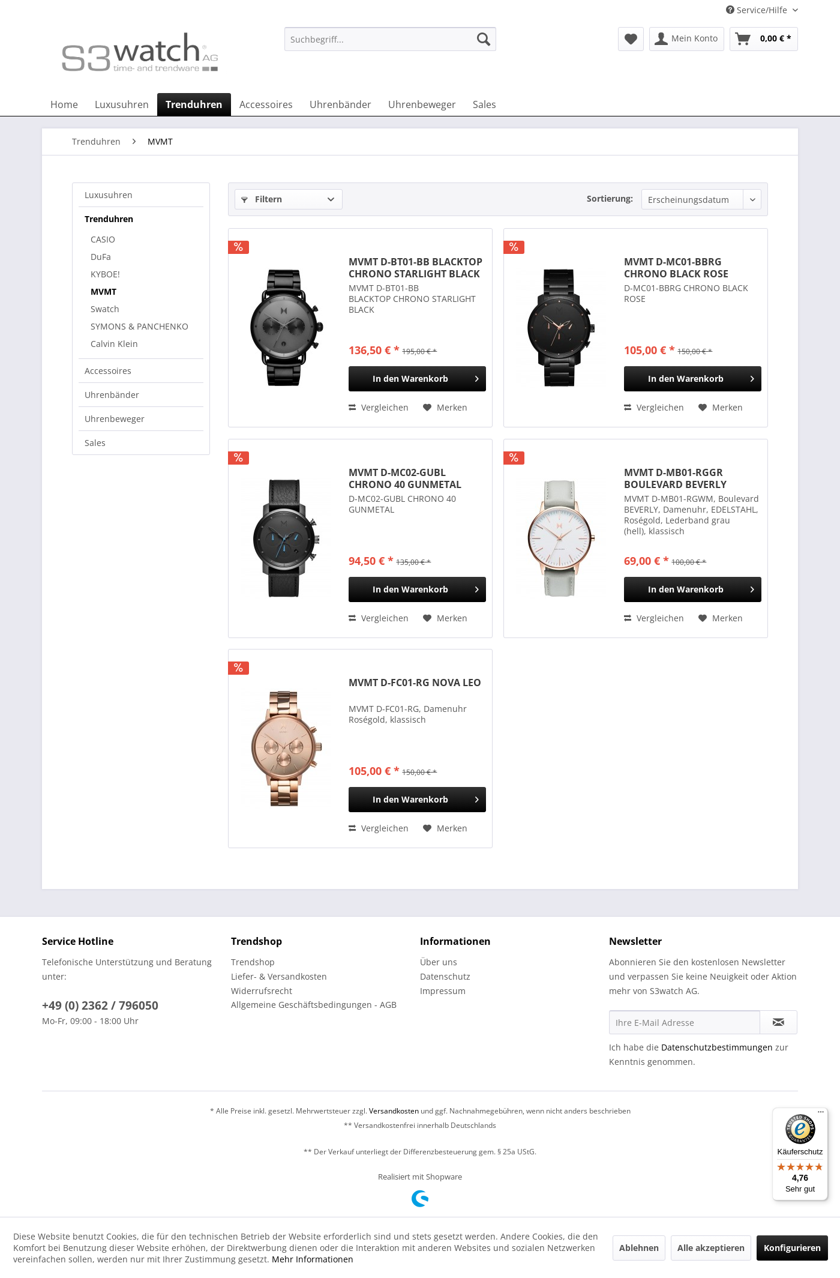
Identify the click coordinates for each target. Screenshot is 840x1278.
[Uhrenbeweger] (422, 104)
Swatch (105, 309)
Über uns (438, 962)
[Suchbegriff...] (390, 39)
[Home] (64, 104)
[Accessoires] (266, 104)
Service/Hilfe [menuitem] (758, 10)
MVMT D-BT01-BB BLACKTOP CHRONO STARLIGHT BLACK (415, 268)
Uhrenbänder (112, 394)
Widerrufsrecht (261, 990)
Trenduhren (109, 219)
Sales (95, 442)
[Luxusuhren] (121, 104)
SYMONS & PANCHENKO (139, 326)
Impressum (443, 990)
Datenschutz (445, 976)
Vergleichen (379, 407)
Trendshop (253, 962)
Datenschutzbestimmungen (717, 1047)
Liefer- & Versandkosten (279, 976)
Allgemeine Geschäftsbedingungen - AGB (314, 1004)
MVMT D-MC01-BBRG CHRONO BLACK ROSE (676, 268)
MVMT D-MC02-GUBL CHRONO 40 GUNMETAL (405, 478)
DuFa (101, 256)
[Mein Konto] (686, 39)
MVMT (103, 291)
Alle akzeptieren (711, 1247)
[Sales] (484, 104)
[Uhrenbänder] (340, 104)
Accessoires (108, 370)
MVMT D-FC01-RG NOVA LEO (415, 683)
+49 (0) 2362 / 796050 (100, 1005)
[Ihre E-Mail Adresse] (684, 1022)
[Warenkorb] (764, 39)
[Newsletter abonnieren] (778, 1022)
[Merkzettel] (631, 39)
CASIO (103, 239)
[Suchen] (483, 39)
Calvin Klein (114, 343)
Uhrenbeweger (115, 418)
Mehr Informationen (312, 1259)
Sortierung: (610, 198)
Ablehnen (639, 1247)
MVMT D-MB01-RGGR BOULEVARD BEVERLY (675, 478)
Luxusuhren (109, 194)
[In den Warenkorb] (417, 378)
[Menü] (821, 1115)
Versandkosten (394, 1111)
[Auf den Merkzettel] (445, 407)
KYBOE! (105, 274)
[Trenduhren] (194, 104)
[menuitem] (390, 44)
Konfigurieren (792, 1247)
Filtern (261, 199)
